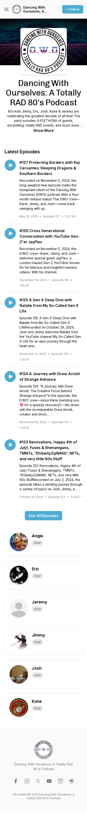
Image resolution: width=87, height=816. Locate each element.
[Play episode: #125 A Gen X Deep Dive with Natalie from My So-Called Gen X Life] (10, 302)
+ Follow (73, 9)
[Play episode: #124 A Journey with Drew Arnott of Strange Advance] (10, 376)
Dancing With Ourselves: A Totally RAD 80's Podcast (36, 9)
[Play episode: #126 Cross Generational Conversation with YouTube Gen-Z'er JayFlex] (10, 233)
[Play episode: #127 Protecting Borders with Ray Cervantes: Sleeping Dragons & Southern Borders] (10, 165)
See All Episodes (43, 515)
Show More (43, 130)
